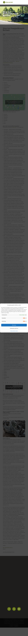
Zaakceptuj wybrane (14, 328)
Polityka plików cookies (14, 330)
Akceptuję (14, 325)
